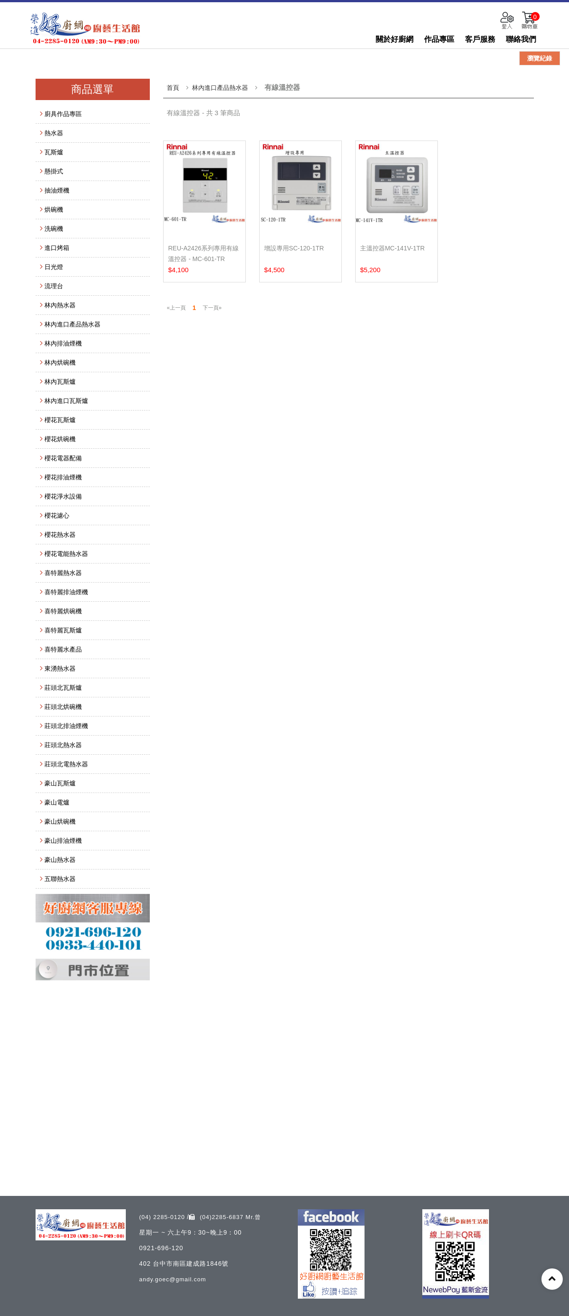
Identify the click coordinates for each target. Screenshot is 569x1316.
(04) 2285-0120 (163, 1217)
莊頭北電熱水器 (66, 764)
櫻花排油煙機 (63, 477)
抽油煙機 (56, 190)
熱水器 (53, 133)
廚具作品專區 (63, 113)
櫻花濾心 (56, 515)
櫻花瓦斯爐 (60, 419)
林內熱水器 (60, 305)
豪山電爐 (56, 802)
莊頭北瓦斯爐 (63, 687)
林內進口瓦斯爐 (66, 400)
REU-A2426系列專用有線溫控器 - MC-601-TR (203, 253)
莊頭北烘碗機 (63, 706)
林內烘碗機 (60, 362)
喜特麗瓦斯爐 (63, 630)
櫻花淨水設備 (63, 496)
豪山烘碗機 (60, 821)
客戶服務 (480, 39)
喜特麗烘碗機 (63, 611)
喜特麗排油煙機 (66, 592)
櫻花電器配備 (63, 458)
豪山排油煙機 (63, 840)
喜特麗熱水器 (63, 572)
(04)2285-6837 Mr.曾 (225, 1217)
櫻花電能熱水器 (66, 553)
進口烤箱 (56, 247)
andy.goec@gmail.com (172, 1279)
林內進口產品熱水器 (72, 324)
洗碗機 (53, 228)
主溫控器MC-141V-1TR (392, 248)
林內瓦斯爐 (60, 381)
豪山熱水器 (60, 859)
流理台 (53, 286)
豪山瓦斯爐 (60, 783)
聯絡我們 (521, 39)
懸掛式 (53, 171)
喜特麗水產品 (63, 649)
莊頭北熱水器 (63, 745)
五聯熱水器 (60, 878)
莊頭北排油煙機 (66, 725)
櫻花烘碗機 (60, 439)
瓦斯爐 (53, 152)
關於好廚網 (394, 39)
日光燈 (53, 266)
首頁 (173, 87)
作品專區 (439, 39)
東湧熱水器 (60, 668)
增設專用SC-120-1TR (294, 248)
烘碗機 (53, 209)
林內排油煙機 (63, 343)
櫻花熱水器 (60, 534)
